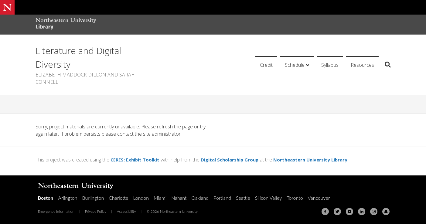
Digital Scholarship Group (235, 159)
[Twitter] (337, 211)
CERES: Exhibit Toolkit (137, 159)
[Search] (385, 65)
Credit (266, 65)
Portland (222, 198)
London (141, 198)
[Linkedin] (361, 211)
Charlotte (118, 198)
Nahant (178, 198)
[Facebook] (325, 211)
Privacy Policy (95, 211)
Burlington (93, 198)
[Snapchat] (386, 211)
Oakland (200, 198)
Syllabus (330, 65)
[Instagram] (373, 211)
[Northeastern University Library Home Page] (66, 24)
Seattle (243, 198)
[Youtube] (349, 211)
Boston (45, 198)
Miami (160, 198)
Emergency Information (56, 211)
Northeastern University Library (320, 159)
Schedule (295, 65)
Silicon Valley (268, 198)
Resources (362, 65)
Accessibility (126, 211)
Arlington (67, 198)
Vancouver (319, 198)
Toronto (295, 198)
